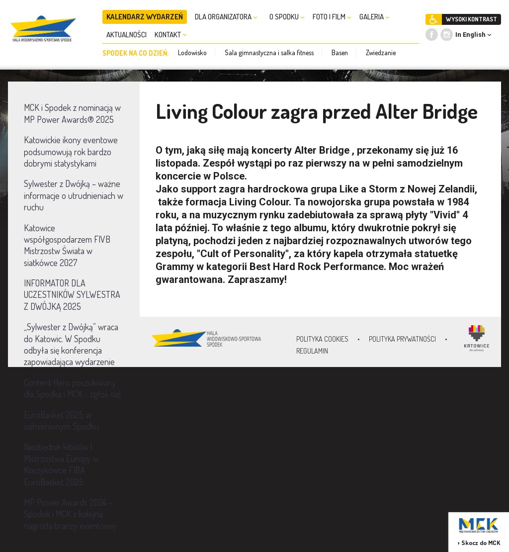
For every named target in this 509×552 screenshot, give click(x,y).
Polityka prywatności (402, 339)
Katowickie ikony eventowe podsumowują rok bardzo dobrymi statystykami (71, 151)
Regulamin (312, 351)
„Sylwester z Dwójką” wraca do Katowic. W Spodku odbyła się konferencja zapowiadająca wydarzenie (71, 344)
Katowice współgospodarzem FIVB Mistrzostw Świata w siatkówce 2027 (67, 245)
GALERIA (374, 16)
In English (470, 34)
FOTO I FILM (332, 16)
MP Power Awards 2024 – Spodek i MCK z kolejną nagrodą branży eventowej (70, 514)
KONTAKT (171, 34)
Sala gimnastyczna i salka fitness (269, 52)
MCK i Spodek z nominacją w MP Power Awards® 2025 (72, 113)
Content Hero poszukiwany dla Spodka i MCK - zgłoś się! (72, 388)
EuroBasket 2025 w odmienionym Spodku (61, 420)
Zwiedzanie (381, 52)
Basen (340, 52)
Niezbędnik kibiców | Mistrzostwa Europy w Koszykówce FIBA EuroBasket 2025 (61, 464)
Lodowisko (192, 52)
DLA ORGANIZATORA (226, 16)
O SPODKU (287, 16)
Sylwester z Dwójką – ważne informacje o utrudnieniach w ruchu (73, 195)
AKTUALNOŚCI (126, 34)
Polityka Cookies (322, 339)
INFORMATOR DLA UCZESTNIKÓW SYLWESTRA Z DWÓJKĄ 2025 (72, 294)
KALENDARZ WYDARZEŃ (144, 16)
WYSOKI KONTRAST (471, 19)
